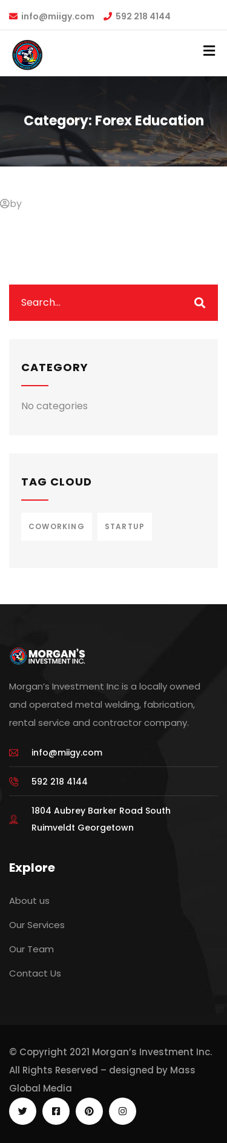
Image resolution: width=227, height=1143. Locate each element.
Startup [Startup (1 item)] (125, 526)
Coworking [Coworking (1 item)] (56, 526)
